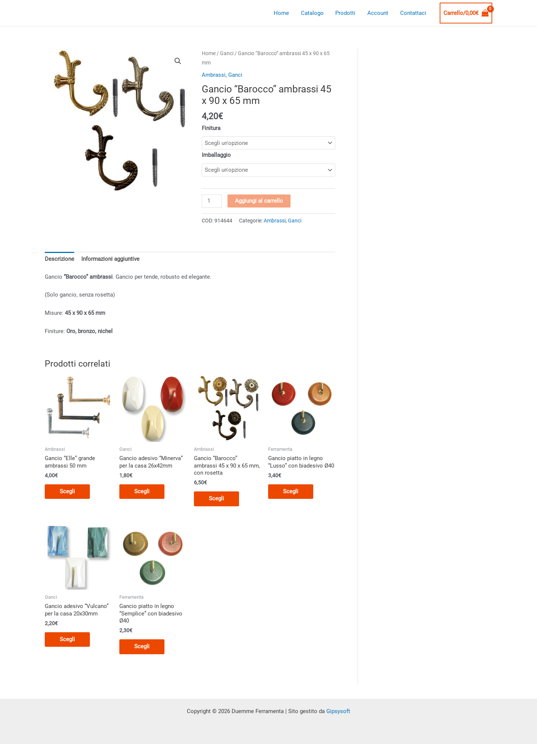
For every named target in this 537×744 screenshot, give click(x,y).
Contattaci (414, 13)
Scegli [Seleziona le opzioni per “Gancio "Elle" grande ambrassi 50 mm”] (67, 491)
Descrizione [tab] (59, 259)
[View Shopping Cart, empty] (466, 13)
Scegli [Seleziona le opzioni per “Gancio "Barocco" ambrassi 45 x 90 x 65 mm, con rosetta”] (216, 498)
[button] (178, 61)
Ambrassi (214, 75)
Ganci (226, 53)
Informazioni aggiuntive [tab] (110, 259)
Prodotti (347, 13)
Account (378, 13)
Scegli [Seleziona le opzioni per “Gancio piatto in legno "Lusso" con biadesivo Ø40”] (290, 491)
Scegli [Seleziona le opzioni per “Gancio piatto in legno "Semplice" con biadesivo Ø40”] (142, 646)
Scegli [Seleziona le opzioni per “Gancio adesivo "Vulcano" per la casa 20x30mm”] (67, 639)
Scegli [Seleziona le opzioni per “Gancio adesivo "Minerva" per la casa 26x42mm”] (142, 491)
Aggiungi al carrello (259, 200)
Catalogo (314, 13)
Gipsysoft (338, 711)
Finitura (211, 128)
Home (284, 13)
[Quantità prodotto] (212, 201)
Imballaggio (216, 155)
